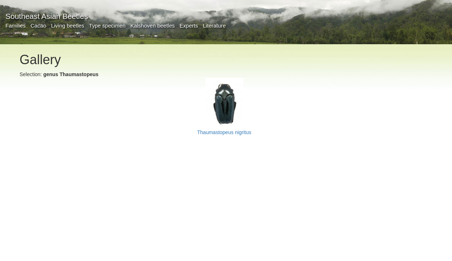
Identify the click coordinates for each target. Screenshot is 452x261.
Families (15, 25)
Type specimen (107, 25)
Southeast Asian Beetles (46, 16)
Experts (189, 25)
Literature (214, 25)
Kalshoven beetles (152, 25)
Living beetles (67, 25)
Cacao (38, 25)
